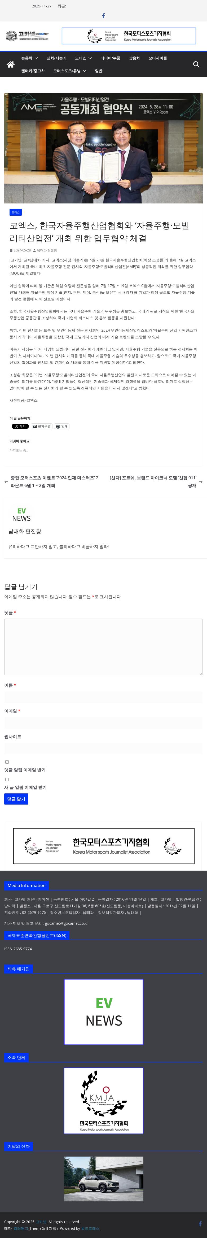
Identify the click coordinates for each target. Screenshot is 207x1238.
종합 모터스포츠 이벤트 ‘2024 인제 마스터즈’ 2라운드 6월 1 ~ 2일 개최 (51, 481)
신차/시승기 (57, 57)
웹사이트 (12, 737)
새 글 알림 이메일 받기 (25, 787)
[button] (35, 58)
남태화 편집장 (47, 250)
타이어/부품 (110, 57)
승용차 (26, 57)
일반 (98, 70)
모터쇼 (80, 57)
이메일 (12, 711)
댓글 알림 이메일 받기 (25, 770)
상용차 (134, 57)
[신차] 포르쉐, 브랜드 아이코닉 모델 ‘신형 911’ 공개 (156, 481)
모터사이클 (157, 57)
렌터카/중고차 (33, 70)
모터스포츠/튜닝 (67, 70)
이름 (10, 685)
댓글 (10, 612)
